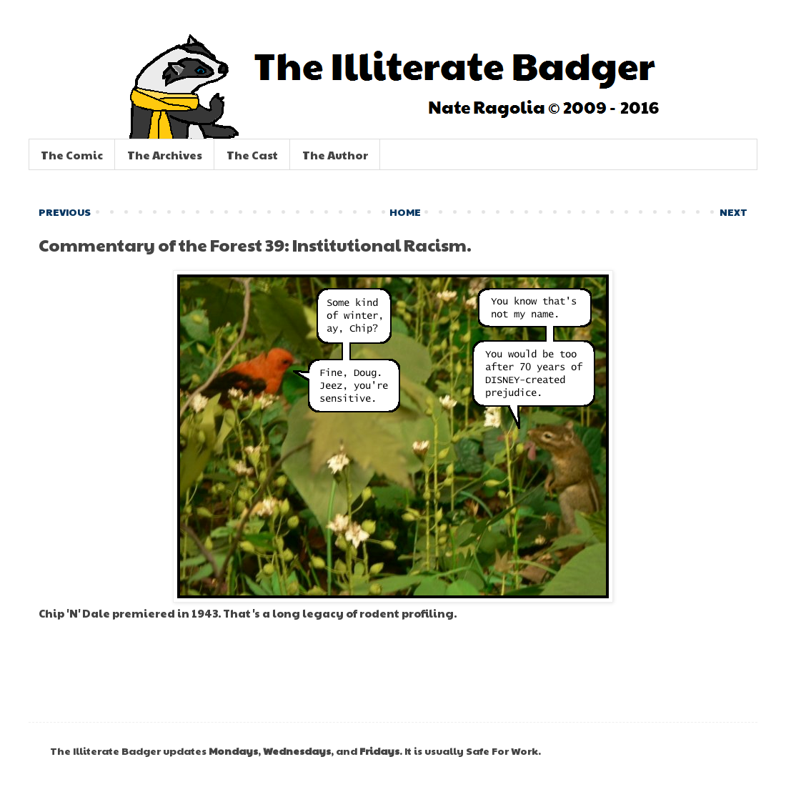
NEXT (733, 211)
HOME (405, 211)
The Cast (252, 155)
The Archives (164, 155)
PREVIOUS (65, 211)
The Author (335, 155)
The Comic (72, 155)
